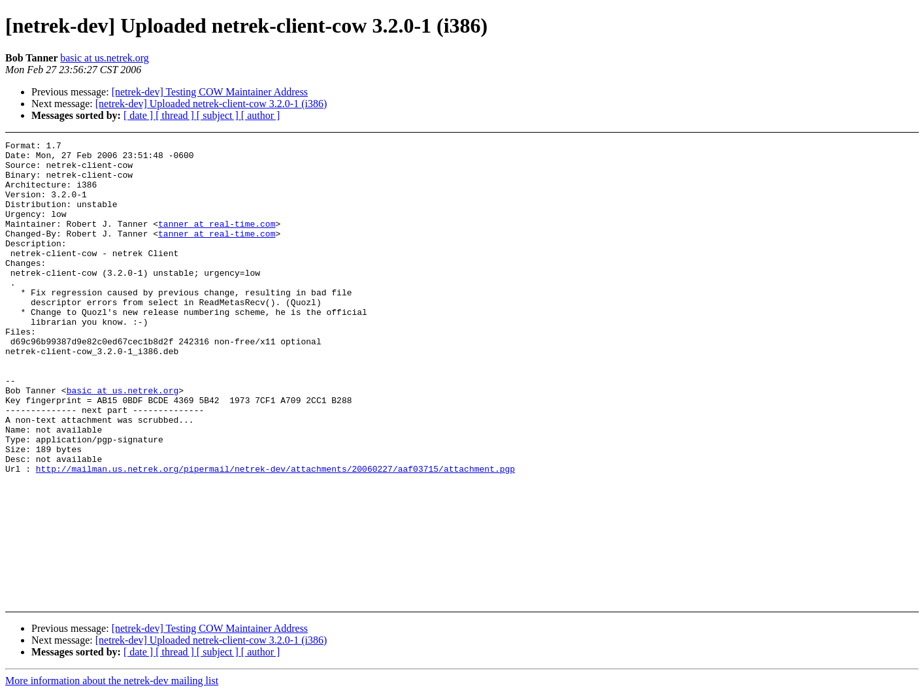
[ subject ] (219, 115)
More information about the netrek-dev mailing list (111, 680)
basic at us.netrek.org (104, 57)
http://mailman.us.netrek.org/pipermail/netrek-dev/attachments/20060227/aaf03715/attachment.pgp (275, 535)
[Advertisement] (822, 173)
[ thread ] (176, 115)
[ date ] (140, 115)
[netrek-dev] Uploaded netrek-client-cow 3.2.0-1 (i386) (211, 103)
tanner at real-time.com (216, 241)
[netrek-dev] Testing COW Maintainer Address (210, 91)
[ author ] (260, 115)
